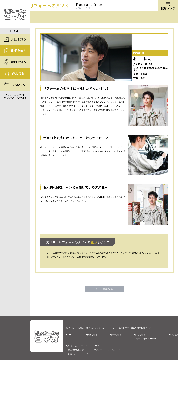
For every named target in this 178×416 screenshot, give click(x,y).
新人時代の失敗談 (76, 390)
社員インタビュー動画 (146, 379)
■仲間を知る (139, 375)
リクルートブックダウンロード (108, 390)
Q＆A (96, 386)
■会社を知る (91, 375)
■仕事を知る (115, 375)
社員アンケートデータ (78, 394)
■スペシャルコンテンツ (76, 386)
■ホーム (69, 375)
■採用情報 (173, 375)
